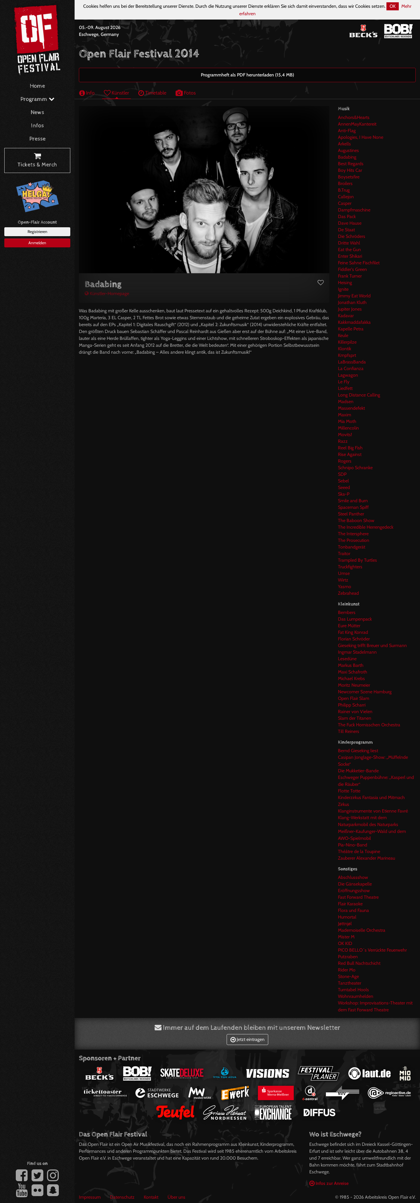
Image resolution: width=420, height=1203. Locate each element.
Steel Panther (351, 514)
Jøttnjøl (345, 923)
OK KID (345, 943)
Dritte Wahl (349, 243)
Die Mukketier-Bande (358, 770)
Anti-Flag (347, 130)
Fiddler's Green (352, 269)
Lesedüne (347, 658)
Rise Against (349, 454)
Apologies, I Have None (360, 137)
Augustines (348, 150)
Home (37, 86)
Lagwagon (348, 375)
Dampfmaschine (354, 210)
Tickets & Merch (37, 160)
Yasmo (344, 586)
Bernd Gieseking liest (358, 750)
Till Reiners (348, 731)
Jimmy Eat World (354, 296)
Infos (37, 125)
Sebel (343, 481)
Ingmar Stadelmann (357, 652)
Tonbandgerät (351, 547)
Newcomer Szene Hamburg (365, 691)
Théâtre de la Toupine (359, 851)
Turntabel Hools (353, 989)
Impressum (90, 1197)
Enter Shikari (350, 256)
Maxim (344, 414)
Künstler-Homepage (107, 293)
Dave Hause (349, 223)
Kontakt (151, 1197)
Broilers (345, 183)
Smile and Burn (353, 500)
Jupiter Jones (350, 309)
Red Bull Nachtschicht (359, 963)
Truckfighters (350, 566)
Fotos (186, 93)
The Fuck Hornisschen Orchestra (369, 724)
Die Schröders (351, 236)
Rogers (344, 461)
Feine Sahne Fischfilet (359, 262)
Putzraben (348, 956)
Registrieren (37, 231)
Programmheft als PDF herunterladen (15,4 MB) (247, 75)
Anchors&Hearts (354, 117)
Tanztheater (349, 983)
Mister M (346, 937)
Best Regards (350, 163)
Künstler (116, 93)
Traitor (344, 553)
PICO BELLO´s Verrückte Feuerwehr (372, 950)
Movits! (345, 434)
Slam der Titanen (354, 718)
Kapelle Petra (350, 329)
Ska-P (343, 494)
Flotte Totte (349, 791)
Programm (37, 99)
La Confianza (350, 368)
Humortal (347, 917)
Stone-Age (348, 976)
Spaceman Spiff (353, 507)
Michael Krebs (351, 678)
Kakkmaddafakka (354, 322)
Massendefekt (351, 408)
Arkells (344, 144)
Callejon (346, 196)
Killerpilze (347, 342)
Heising (345, 282)
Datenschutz (122, 1197)
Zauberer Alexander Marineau (366, 858)
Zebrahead (348, 593)
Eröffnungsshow (354, 890)
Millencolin (348, 428)
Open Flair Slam (353, 698)
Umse (344, 573)
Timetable (152, 93)
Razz (343, 441)
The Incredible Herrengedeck (365, 527)
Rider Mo (346, 970)
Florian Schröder (354, 639)
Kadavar (346, 315)
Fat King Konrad (353, 632)
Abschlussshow (353, 877)
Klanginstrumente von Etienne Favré (373, 811)
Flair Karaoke (350, 903)
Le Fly (343, 381)
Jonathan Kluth (352, 302)
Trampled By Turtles (357, 560)
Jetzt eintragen (247, 1039)
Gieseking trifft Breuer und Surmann (372, 645)
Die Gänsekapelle (355, 884)
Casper (344, 203)
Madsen (345, 401)
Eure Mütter (349, 625)
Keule (343, 335)
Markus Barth (350, 665)
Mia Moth (347, 421)
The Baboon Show (356, 520)
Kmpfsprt (347, 355)
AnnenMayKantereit (357, 124)
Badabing (347, 157)
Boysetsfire (348, 177)
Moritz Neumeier (354, 685)
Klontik (344, 348)
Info (87, 93)
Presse (37, 139)
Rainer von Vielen (355, 711)
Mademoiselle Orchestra (361, 930)
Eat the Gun (349, 249)
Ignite (343, 289)
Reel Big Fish (350, 448)
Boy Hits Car (350, 170)
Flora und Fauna (353, 910)
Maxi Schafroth (352, 672)
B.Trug (344, 190)
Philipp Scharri (351, 705)
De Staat (346, 229)
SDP (342, 474)
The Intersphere (353, 533)
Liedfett (345, 388)
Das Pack (347, 216)
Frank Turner (350, 276)
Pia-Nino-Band (352, 845)
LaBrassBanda (352, 362)
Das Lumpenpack (355, 619)
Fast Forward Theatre (358, 897)
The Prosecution (353, 540)
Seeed (344, 487)
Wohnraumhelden (355, 996)
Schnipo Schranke (355, 467)
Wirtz (343, 580)
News (37, 112)
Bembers (346, 612)
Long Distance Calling (359, 395)
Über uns (176, 1197)
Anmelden (37, 242)
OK (393, 6)
